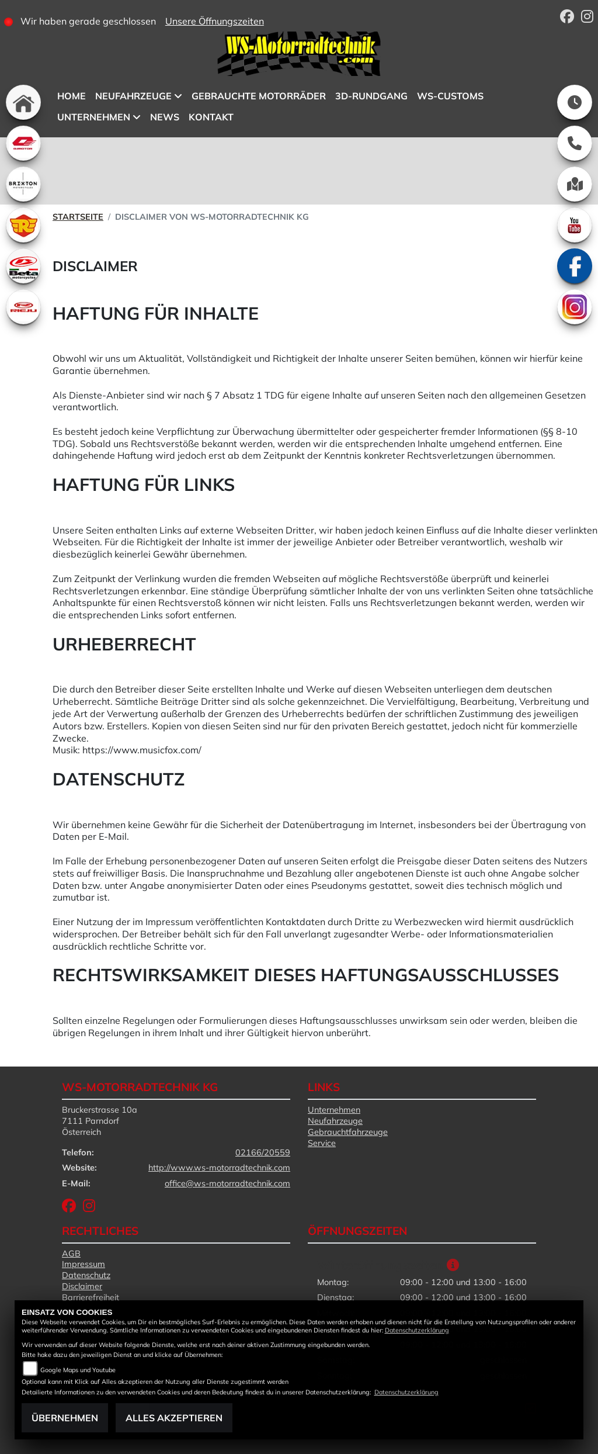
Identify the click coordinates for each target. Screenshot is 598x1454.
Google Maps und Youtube (78, 1370)
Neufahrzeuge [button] (133, 96)
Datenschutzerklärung (417, 1330)
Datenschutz (86, 1275)
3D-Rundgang (371, 96)
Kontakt (211, 117)
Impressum (83, 1264)
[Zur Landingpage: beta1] (23, 265)
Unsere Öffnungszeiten (214, 21)
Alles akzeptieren (174, 1418)
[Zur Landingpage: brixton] (23, 184)
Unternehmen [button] (93, 117)
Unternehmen (334, 1110)
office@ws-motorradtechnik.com (227, 1183)
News (164, 117)
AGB (71, 1253)
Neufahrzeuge (335, 1121)
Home (71, 96)
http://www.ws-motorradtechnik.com (219, 1167)
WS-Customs (450, 96)
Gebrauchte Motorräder (259, 96)
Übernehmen (65, 1418)
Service (322, 1143)
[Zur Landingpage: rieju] (23, 306)
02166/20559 (262, 1152)
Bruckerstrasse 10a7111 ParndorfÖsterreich (99, 1121)
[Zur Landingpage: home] (23, 102)
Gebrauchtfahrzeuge (348, 1132)
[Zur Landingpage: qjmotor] (23, 143)
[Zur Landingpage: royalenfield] (23, 225)
